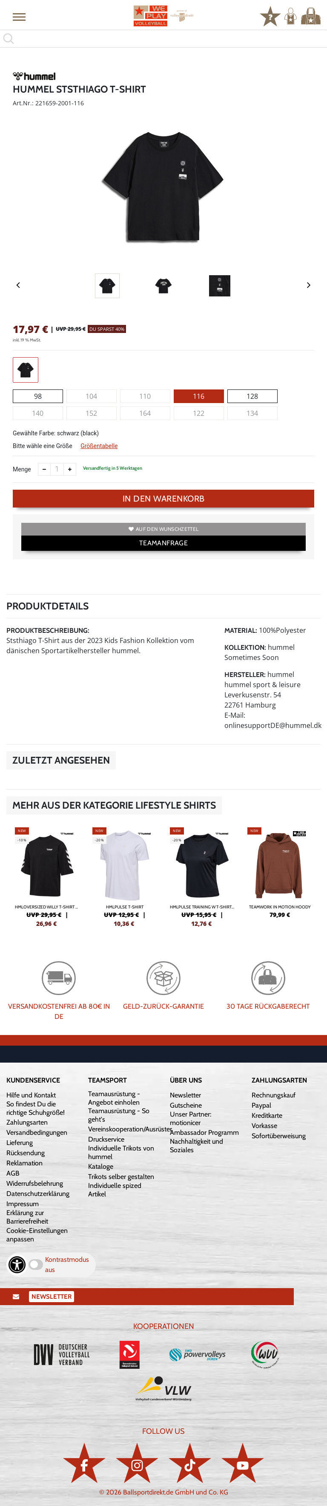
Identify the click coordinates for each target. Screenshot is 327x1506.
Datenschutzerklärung (37, 1194)
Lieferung (19, 1143)
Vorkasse (264, 1126)
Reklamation (24, 1163)
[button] (19, 16)
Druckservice (106, 1139)
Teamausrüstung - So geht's (118, 1115)
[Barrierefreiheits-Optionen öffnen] (17, 1264)
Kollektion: (245, 647)
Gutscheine (186, 1105)
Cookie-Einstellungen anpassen (37, 1235)
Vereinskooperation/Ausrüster (130, 1129)
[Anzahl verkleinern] (44, 469)
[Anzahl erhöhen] (69, 469)
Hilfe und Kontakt (31, 1095)
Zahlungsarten (27, 1122)
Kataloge (100, 1166)
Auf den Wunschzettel (163, 529)
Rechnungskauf (273, 1095)
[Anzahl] (57, 469)
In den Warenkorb (164, 499)
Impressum (22, 1204)
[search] (163, 38)
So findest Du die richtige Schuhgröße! (35, 1108)
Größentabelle (99, 446)
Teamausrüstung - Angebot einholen (114, 1098)
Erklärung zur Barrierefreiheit (27, 1217)
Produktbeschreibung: (47, 630)
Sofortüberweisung (279, 1136)
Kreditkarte (267, 1115)
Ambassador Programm (204, 1132)
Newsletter (185, 1095)
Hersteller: (245, 675)
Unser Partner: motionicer (190, 1118)
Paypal (261, 1105)
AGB (13, 1173)
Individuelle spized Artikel (114, 1190)
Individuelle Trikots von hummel (121, 1152)
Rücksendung (25, 1153)
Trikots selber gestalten (121, 1177)
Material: (240, 630)
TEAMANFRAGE (163, 543)
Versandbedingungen (36, 1132)
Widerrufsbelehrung (34, 1183)
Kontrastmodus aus (67, 1264)
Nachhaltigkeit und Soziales (196, 1145)
